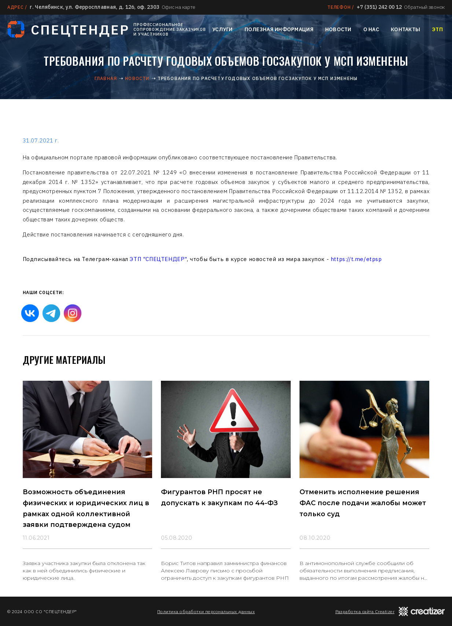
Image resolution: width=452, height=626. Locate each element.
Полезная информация (279, 29)
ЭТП (437, 29)
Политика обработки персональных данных (206, 611)
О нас (371, 29)
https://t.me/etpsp (356, 259)
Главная (106, 78)
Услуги (222, 29)
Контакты (405, 29)
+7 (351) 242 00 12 (379, 7)
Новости (338, 29)
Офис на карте (178, 7)
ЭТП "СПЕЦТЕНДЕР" (158, 259)
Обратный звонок (424, 7)
